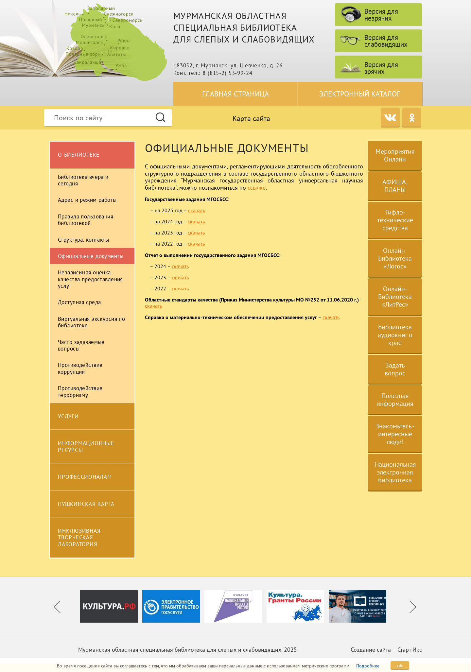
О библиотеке (78, 154)
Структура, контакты (83, 239)
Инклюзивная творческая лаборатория (79, 537)
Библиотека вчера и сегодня (83, 180)
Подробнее (367, 666)
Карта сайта (251, 118)
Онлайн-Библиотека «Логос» (395, 258)
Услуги (68, 416)
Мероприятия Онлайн (395, 155)
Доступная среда (79, 302)
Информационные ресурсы (86, 446)
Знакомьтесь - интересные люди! (394, 434)
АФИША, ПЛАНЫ (395, 186)
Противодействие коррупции (80, 368)
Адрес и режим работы (87, 199)
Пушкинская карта (86, 504)
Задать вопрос (395, 369)
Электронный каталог (359, 93)
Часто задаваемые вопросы (81, 345)
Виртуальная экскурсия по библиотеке (91, 322)
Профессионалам (85, 476)
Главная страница (235, 93)
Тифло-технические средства (395, 220)
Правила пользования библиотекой (85, 220)
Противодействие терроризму (80, 391)
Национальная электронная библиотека (395, 472)
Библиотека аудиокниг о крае (395, 335)
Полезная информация (394, 399)
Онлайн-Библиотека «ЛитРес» (395, 296)
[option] (111, 606)
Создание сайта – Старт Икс (386, 649)
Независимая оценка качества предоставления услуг (90, 279)
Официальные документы (90, 256)
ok (400, 665)
